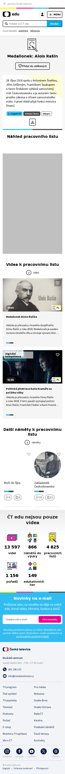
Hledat (54, 23)
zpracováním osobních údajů (32, 636)
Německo (35, 30)
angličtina (23, 30)
